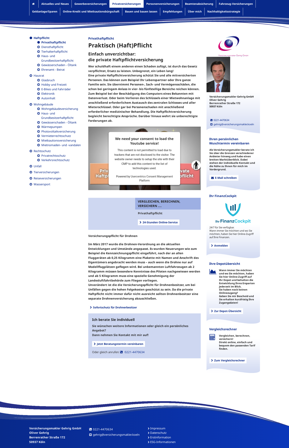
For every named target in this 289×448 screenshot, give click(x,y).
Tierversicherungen (46, 172)
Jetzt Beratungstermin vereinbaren (118, 344)
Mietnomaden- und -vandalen (61, 145)
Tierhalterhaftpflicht (54, 51)
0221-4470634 (132, 352)
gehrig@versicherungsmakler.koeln (232, 124)
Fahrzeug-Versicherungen (236, 4)
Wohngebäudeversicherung (59, 109)
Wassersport (42, 184)
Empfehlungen (172, 11)
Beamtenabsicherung (199, 4)
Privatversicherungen (126, 4)
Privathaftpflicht (53, 42)
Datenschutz (158, 433)
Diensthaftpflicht (52, 47)
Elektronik (48, 93)
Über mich (195, 11)
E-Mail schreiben (224, 178)
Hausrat (39, 75)
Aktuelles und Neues (55, 4)
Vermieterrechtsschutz (56, 136)
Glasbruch (48, 80)
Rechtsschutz (42, 151)
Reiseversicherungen (47, 178)
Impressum (157, 428)
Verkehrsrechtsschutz (55, 160)
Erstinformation (160, 437)
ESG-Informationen (163, 442)
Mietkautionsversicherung (58, 140)
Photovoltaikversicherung (58, 131)
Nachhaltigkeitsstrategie (223, 11)
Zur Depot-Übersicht (226, 311)
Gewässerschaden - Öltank (59, 65)
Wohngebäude (43, 104)
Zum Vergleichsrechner (228, 360)
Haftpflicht (42, 38)
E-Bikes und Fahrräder (56, 89)
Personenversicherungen (162, 4)
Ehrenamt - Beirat (53, 69)
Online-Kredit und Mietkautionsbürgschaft (91, 11)
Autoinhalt (48, 98)
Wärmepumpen (51, 127)
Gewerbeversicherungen (90, 4)
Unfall (38, 166)
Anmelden (219, 245)
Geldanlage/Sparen (44, 11)
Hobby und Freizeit (54, 84)
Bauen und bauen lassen (141, 11)
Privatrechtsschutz (53, 155)
